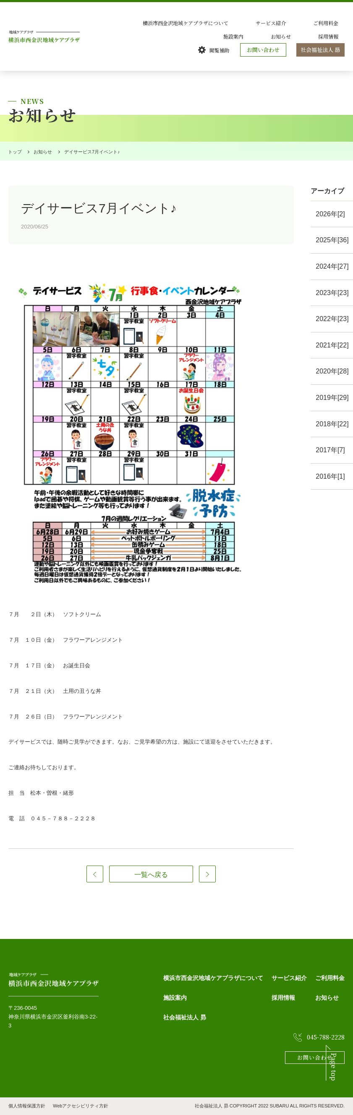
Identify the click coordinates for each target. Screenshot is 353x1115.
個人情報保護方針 (26, 1105)
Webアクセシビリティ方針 (80, 1105)
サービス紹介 (256, 22)
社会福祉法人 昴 (321, 50)
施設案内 (334, 22)
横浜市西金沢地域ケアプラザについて (183, 22)
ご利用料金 (297, 22)
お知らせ (300, 36)
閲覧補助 (222, 50)
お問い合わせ (265, 50)
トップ (13, 151)
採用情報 (334, 36)
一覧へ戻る (151, 874)
